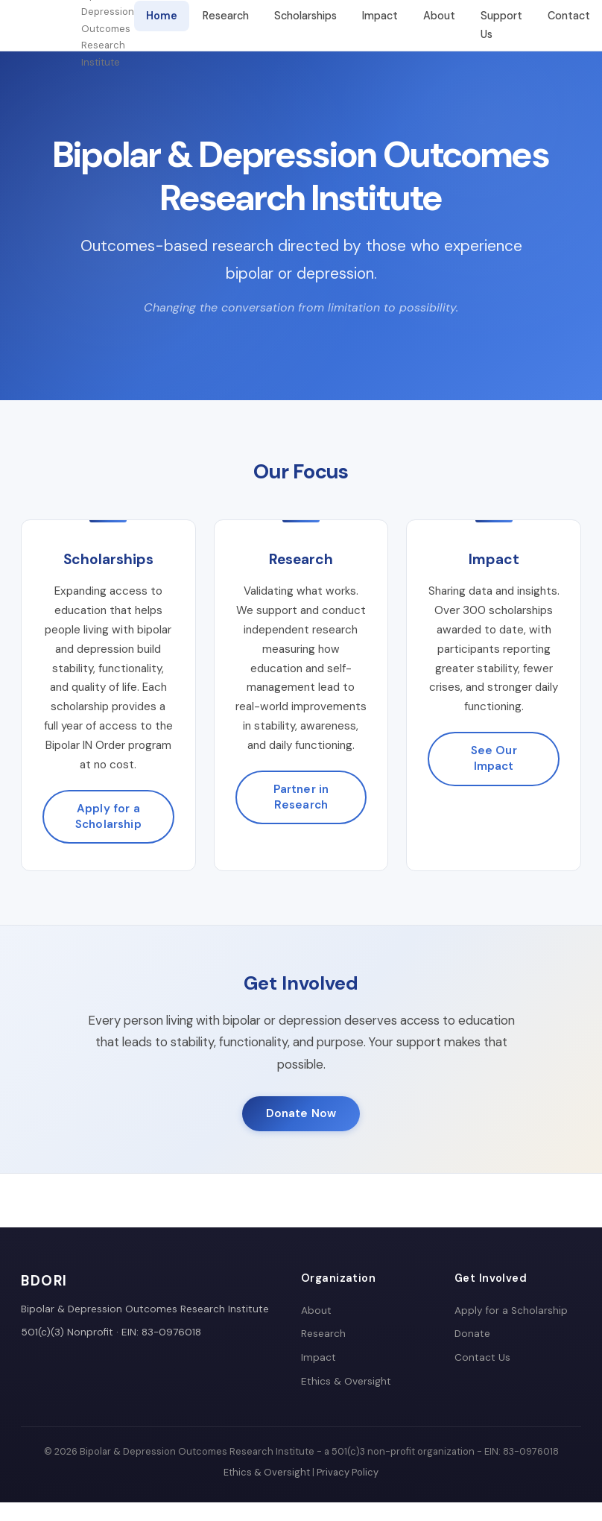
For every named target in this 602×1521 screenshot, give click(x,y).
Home (161, 15)
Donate (472, 1333)
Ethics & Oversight (346, 1381)
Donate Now (301, 1113)
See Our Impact (494, 758)
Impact (380, 15)
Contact (569, 15)
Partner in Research (301, 797)
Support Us (501, 25)
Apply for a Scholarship (108, 816)
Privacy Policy (347, 1472)
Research (226, 15)
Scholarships (305, 15)
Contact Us (482, 1357)
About (439, 15)
